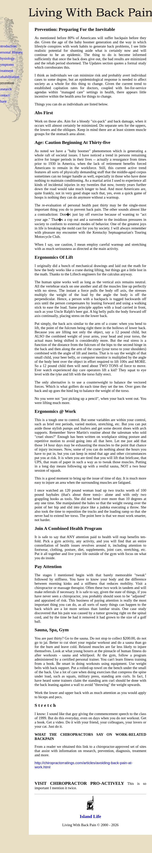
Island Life (90, 816)
